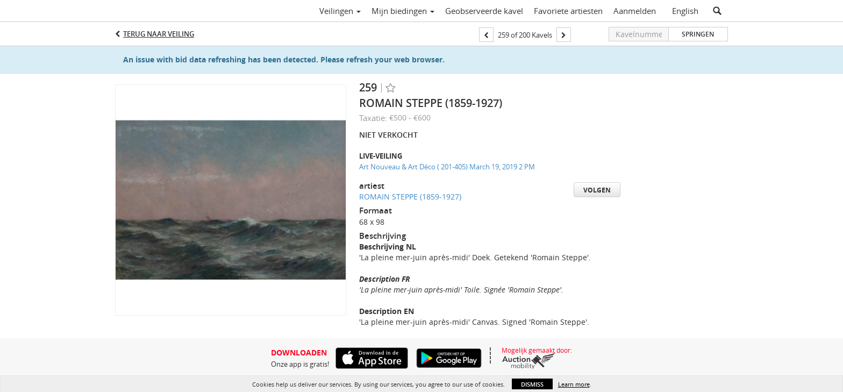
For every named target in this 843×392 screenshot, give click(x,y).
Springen (698, 34)
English (685, 10)
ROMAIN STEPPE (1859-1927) (410, 196)
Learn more (574, 384)
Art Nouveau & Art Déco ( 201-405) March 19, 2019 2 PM (447, 167)
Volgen (597, 190)
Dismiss (532, 384)
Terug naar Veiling (158, 34)
